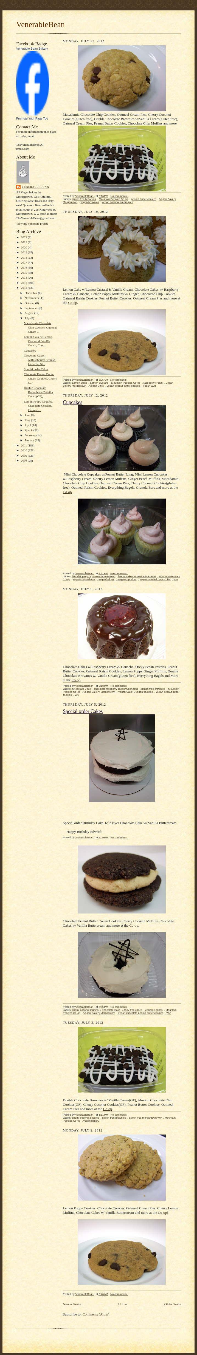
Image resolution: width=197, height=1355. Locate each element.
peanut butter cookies (143, 198)
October (30, 303)
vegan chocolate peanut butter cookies (141, 1012)
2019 (24, 252)
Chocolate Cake (81, 688)
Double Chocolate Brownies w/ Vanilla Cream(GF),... (38, 392)
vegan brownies (89, 201)
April (28, 425)
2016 (24, 267)
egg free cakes (153, 1009)
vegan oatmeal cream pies (117, 201)
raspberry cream (153, 382)
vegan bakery (106, 579)
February (30, 435)
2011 (24, 445)
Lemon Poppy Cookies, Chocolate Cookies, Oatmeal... (38, 406)
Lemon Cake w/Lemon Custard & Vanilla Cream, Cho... (38, 341)
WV (176, 579)
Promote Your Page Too (32, 118)
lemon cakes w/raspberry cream (137, 576)
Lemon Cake (79, 382)
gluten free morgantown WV (145, 1117)
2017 (24, 262)
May (28, 420)
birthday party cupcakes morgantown (93, 576)
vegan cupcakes (126, 579)
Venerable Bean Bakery (32, 48)
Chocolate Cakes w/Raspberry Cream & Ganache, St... (40, 360)
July (27, 318)
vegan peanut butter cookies (123, 385)
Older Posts (172, 1304)
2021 (24, 242)
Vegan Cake (96, 385)
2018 (24, 257)
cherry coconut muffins (85, 1009)
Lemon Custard (99, 382)
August (29, 313)
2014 (24, 277)
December (31, 293)
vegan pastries (144, 691)
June (28, 415)
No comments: (119, 195)
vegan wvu (149, 385)
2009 (24, 455)
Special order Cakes (36, 369)
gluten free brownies (84, 198)
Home (122, 1304)
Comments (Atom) (96, 1314)
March (29, 430)
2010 (24, 450)
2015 (24, 272)
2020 (24, 247)
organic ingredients (84, 579)
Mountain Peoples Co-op (113, 198)
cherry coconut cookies (85, 1117)
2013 (24, 282)
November (31, 297)
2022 (24, 237)
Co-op (72, 303)
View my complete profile (32, 223)
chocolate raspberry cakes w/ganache (116, 688)
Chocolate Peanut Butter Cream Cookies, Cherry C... (40, 378)
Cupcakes (30, 350)
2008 (24, 460)
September (32, 308)
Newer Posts (72, 1304)
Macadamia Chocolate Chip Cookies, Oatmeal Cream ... (40, 327)
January (30, 440)
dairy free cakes (132, 1009)
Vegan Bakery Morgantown (99, 691)
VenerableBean (40, 24)
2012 (24, 287)
